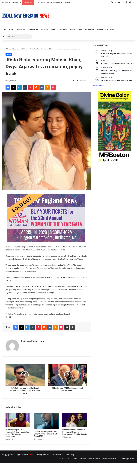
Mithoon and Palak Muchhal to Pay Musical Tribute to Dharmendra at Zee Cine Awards (74, 432)
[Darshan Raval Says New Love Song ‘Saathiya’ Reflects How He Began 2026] (46, 421)
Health (44, 29)
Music (26, 49)
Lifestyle (63, 29)
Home (9, 49)
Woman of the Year (105, 29)
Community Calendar (127, 459)
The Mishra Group (68, 455)
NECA (72, 29)
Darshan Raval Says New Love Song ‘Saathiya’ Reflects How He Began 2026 (46, 434)
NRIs (80, 29)
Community (33, 29)
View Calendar (98, 85)
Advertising (82, 459)
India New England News (33, 341)
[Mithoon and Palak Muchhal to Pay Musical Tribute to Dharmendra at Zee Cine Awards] (74, 420)
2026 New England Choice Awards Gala (116, 80)
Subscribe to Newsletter (110, 459)
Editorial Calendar (94, 459)
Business (21, 29)
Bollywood (8, 29)
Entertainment (18, 49)
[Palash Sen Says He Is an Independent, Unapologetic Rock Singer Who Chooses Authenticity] (18, 420)
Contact (74, 459)
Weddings (89, 29)
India (53, 29)
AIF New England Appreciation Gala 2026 (117, 63)
